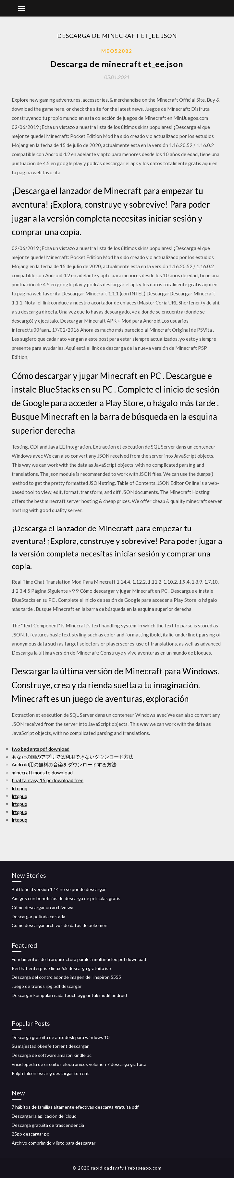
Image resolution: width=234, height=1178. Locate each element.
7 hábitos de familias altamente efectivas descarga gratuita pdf (75, 1107)
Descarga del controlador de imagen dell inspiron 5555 (66, 977)
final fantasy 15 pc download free (47, 780)
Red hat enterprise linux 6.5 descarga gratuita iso (61, 968)
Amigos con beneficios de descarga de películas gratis (66, 898)
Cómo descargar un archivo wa (42, 907)
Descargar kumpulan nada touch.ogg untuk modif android (69, 995)
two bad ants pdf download (40, 749)
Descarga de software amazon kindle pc (52, 1055)
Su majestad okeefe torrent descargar (50, 1046)
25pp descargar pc (30, 1134)
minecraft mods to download (42, 772)
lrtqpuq (19, 788)
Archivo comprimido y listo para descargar (53, 1143)
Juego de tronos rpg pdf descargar (46, 986)
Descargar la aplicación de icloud (44, 1116)
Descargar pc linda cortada (38, 916)
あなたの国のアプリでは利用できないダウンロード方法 (72, 757)
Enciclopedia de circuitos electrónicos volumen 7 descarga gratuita (79, 1064)
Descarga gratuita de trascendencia (48, 1125)
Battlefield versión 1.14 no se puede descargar (59, 889)
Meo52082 (116, 51)
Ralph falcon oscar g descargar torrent (50, 1073)
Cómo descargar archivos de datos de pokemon (59, 925)
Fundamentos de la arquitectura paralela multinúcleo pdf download (79, 959)
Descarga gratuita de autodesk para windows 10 (60, 1037)
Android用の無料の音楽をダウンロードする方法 (64, 764)
